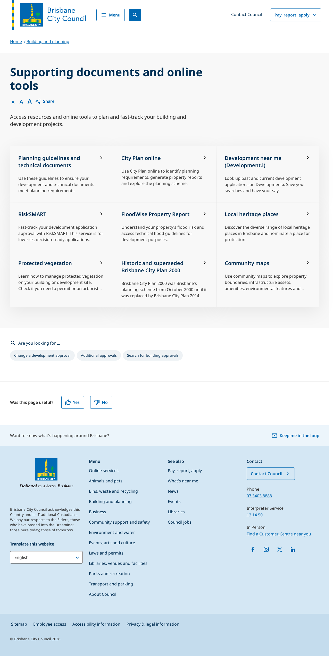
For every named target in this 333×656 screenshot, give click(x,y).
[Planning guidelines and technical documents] (61, 174)
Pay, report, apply (296, 15)
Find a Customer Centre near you (279, 534)
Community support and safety (119, 522)
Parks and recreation (109, 573)
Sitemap (19, 624)
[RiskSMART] (61, 226)
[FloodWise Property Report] (164, 226)
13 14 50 (255, 515)
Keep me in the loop (295, 435)
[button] (44, 101)
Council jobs (180, 522)
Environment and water (112, 532)
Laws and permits (106, 553)
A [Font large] (30, 101)
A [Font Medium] (21, 102)
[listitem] (42, 355)
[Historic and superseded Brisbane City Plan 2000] (164, 279)
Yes (72, 402)
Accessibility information (96, 624)
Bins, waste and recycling (113, 491)
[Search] (135, 15)
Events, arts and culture (112, 543)
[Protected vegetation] (61, 279)
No (101, 402)
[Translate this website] (46, 557)
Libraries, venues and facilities (118, 563)
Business (97, 512)
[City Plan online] (164, 174)
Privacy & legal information (153, 624)
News (173, 491)
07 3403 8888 (259, 496)
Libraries (176, 512)
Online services (104, 470)
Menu (110, 15)
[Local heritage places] (268, 226)
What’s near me (183, 481)
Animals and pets (105, 481)
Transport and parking (111, 584)
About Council (102, 594)
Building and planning (110, 501)
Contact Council (246, 14)
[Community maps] (268, 279)
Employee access (49, 624)
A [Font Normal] (13, 102)
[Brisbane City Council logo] (49, 15)
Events (174, 501)
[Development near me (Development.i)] (268, 174)
